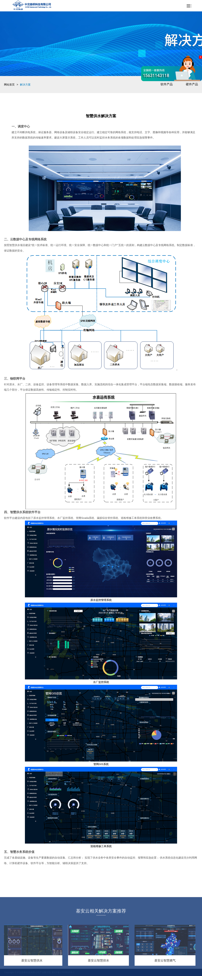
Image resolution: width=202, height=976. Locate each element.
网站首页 (9, 84)
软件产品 (167, 84)
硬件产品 (192, 84)
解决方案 (25, 84)
